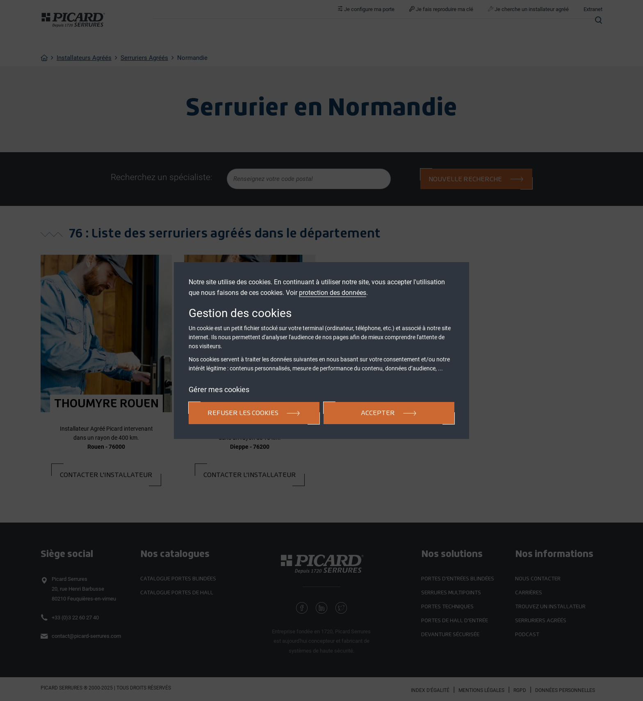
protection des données (332, 293)
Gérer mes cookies (219, 389)
